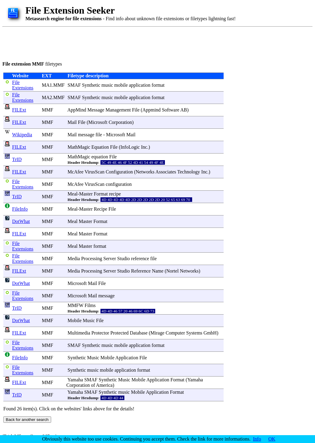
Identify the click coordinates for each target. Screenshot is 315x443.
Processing (91, 258)
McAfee (75, 171)
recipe (115, 193)
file (99, 134)
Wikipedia (22, 134)
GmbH (210, 332)
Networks (145, 171)
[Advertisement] (112, 43)
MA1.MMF (53, 85)
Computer (175, 332)
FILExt (19, 109)
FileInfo (20, 209)
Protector (100, 332)
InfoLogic (130, 147)
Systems (194, 332)
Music (89, 320)
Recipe (100, 209)
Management (118, 109)
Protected (119, 332)
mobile (121, 85)
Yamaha (75, 379)
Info (257, 438)
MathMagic (78, 147)
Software (170, 109)
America (104, 385)
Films (90, 305)
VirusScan (94, 171)
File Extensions (22, 85)
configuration (119, 184)
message (86, 134)
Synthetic (91, 85)
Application (126, 357)
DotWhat (21, 221)
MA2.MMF (53, 97)
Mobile (74, 320)
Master (86, 193)
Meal (72, 193)
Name (157, 270)
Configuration (119, 171)
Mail (72, 122)
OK (271, 438)
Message (95, 109)
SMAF (74, 85)
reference (140, 258)
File (135, 109)
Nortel (172, 270)
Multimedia (78, 332)
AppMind (76, 109)
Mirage (157, 332)
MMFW (75, 305)
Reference (141, 270)
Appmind (151, 109)
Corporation (120, 122)
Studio (123, 258)
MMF (47, 109)
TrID (16, 159)
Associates (166, 171)
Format (101, 193)
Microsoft (97, 122)
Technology (188, 171)
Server (109, 258)
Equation (100, 147)
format (158, 85)
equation (99, 156)
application (139, 85)
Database (139, 332)
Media (73, 258)
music (107, 85)
